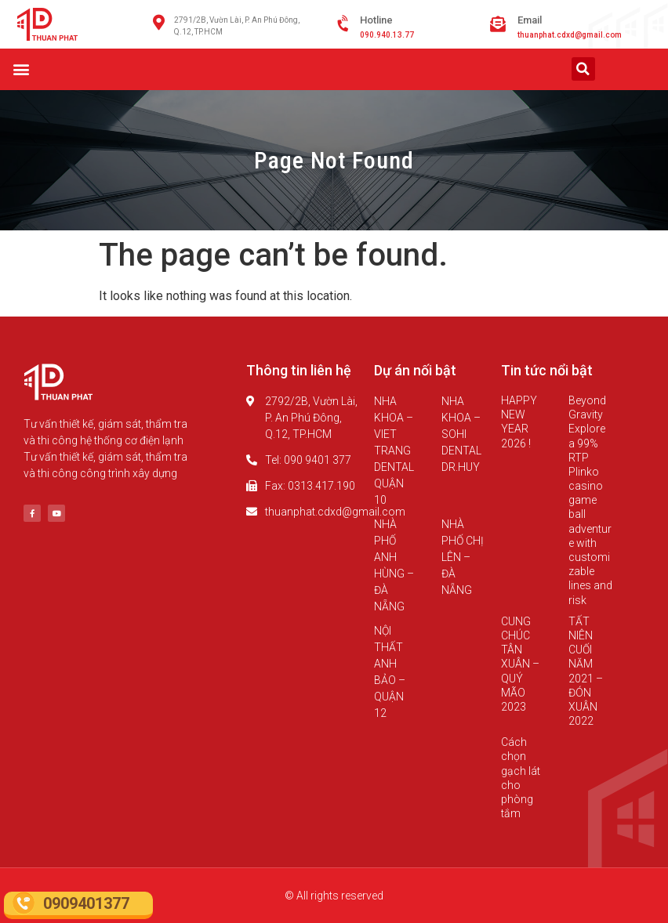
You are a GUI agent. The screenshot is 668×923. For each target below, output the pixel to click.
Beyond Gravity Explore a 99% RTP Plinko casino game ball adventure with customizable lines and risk (590, 500)
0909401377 (86, 903)
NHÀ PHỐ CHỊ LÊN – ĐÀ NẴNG (462, 557)
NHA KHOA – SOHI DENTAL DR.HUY (461, 434)
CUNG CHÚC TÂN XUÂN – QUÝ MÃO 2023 (520, 664)
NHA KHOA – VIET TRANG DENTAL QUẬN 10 (394, 450)
